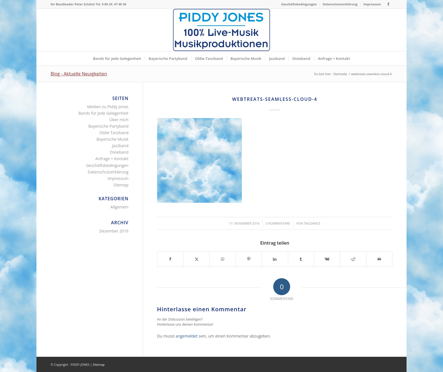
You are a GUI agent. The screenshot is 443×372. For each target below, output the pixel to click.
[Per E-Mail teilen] (379, 259)
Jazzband (120, 145)
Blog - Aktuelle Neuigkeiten (79, 74)
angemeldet (187, 336)
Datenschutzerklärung (340, 4)
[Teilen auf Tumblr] (301, 259)
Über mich (119, 119)
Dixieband (119, 152)
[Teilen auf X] (196, 259)
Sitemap (120, 185)
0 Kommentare (278, 223)
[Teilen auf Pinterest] (249, 259)
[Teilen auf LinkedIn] (275, 259)
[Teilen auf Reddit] (353, 259)
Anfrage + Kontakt (112, 158)
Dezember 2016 (113, 231)
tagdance (312, 223)
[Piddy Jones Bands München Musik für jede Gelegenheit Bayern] (221, 30)
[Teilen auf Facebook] (170, 259)
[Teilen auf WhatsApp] (222, 259)
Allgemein (119, 207)
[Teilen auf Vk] (327, 259)
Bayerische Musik (113, 139)
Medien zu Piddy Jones (107, 106)
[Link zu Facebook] (388, 4)
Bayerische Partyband (108, 126)
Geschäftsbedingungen (299, 4)
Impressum (372, 4)
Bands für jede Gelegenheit (104, 113)
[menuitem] (299, 4)
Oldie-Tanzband (114, 132)
